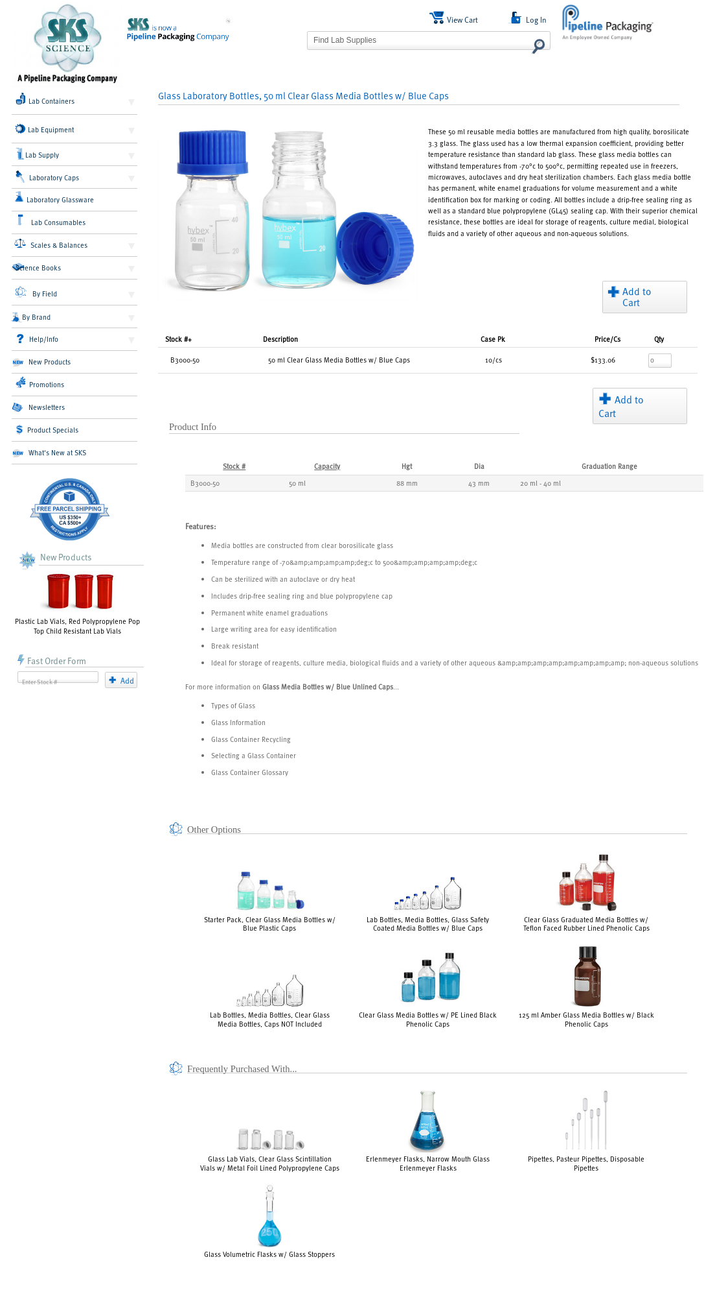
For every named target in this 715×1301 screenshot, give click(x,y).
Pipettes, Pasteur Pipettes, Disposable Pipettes (586, 1130)
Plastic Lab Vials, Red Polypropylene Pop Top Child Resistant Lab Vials (77, 602)
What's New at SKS (49, 453)
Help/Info (37, 339)
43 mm (479, 483)
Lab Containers (45, 99)
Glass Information (238, 722)
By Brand (31, 317)
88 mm (407, 483)
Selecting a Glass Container (253, 755)
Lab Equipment (45, 129)
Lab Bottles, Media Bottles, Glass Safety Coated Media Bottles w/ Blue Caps (428, 905)
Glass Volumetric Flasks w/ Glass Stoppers (269, 1221)
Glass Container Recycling (251, 739)
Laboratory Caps (47, 177)
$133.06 (603, 359)
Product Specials (47, 430)
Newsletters (38, 407)
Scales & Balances (50, 244)
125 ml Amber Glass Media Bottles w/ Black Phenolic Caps (586, 986)
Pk (493, 339)
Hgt (407, 466)
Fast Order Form (51, 660)
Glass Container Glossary (249, 772)
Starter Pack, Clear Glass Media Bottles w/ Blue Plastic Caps (269, 902)
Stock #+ (178, 339)
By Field (36, 292)
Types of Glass (233, 705)
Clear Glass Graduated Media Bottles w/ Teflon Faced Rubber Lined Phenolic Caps (586, 891)
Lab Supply (38, 154)
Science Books (36, 267)
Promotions (40, 382)
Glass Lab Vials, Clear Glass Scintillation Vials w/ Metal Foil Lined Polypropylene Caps (269, 1150)
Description (280, 339)
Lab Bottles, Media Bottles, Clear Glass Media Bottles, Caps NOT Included (270, 1001)
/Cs (607, 339)
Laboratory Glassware (54, 197)
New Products (41, 362)
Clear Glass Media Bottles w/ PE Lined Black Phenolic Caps (428, 988)
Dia (479, 466)
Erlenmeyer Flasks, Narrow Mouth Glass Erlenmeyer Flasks (428, 1130)
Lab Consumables (50, 220)
